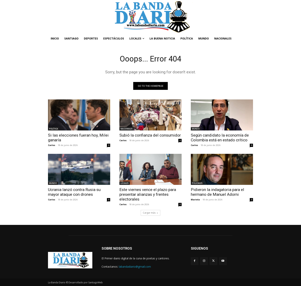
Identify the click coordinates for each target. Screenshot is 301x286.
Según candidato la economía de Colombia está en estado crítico (220, 137)
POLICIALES (197, 183)
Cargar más (150, 212)
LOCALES (125, 183)
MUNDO (196, 128)
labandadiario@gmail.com (135, 266)
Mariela (195, 199)
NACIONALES (127, 128)
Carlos (51, 145)
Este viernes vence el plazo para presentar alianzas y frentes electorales (147, 194)
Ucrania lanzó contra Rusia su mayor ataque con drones (74, 192)
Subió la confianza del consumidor (150, 135)
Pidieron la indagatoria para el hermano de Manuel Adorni (217, 192)
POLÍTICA (53, 128)
